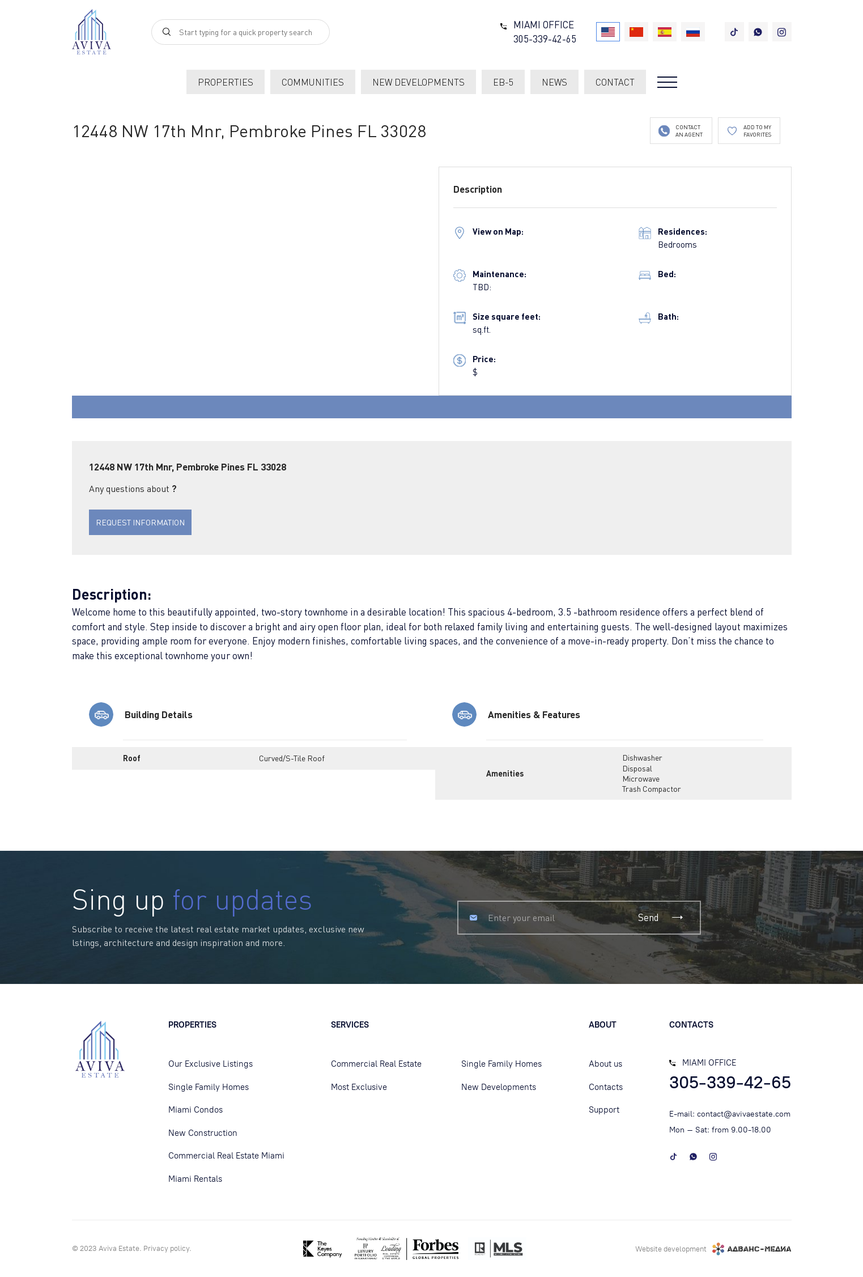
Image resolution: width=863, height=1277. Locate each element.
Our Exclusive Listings (210, 1064)
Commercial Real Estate (376, 1064)
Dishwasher (642, 757)
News (554, 82)
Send (661, 917)
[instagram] (782, 31)
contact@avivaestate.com (743, 1114)
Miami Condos (195, 1110)
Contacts (606, 1087)
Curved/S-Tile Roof (292, 758)
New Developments (498, 1087)
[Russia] (693, 31)
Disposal (637, 768)
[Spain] (665, 31)
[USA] (608, 31)
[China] (636, 31)
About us (605, 1064)
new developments (418, 82)
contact (615, 82)
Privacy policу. (167, 1248)
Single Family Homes (208, 1087)
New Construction (202, 1133)
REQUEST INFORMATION (140, 522)
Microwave (641, 778)
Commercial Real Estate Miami (226, 1156)
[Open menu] (667, 82)
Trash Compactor (651, 789)
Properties (225, 82)
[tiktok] (734, 31)
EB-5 (503, 82)
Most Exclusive (359, 1087)
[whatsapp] (758, 31)
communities (313, 82)
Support (604, 1110)
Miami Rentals (195, 1179)
